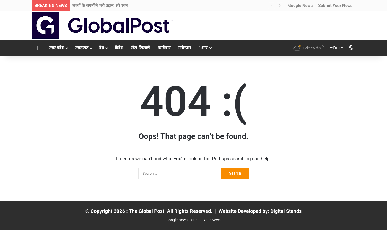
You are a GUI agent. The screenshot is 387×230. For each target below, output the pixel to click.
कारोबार (164, 47)
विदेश (119, 47)
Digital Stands (286, 211)
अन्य (203, 47)
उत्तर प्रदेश (56, 47)
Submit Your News (335, 5)
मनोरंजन (184, 47)
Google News (300, 5)
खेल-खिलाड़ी (140, 47)
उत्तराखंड (81, 47)
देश (101, 47)
